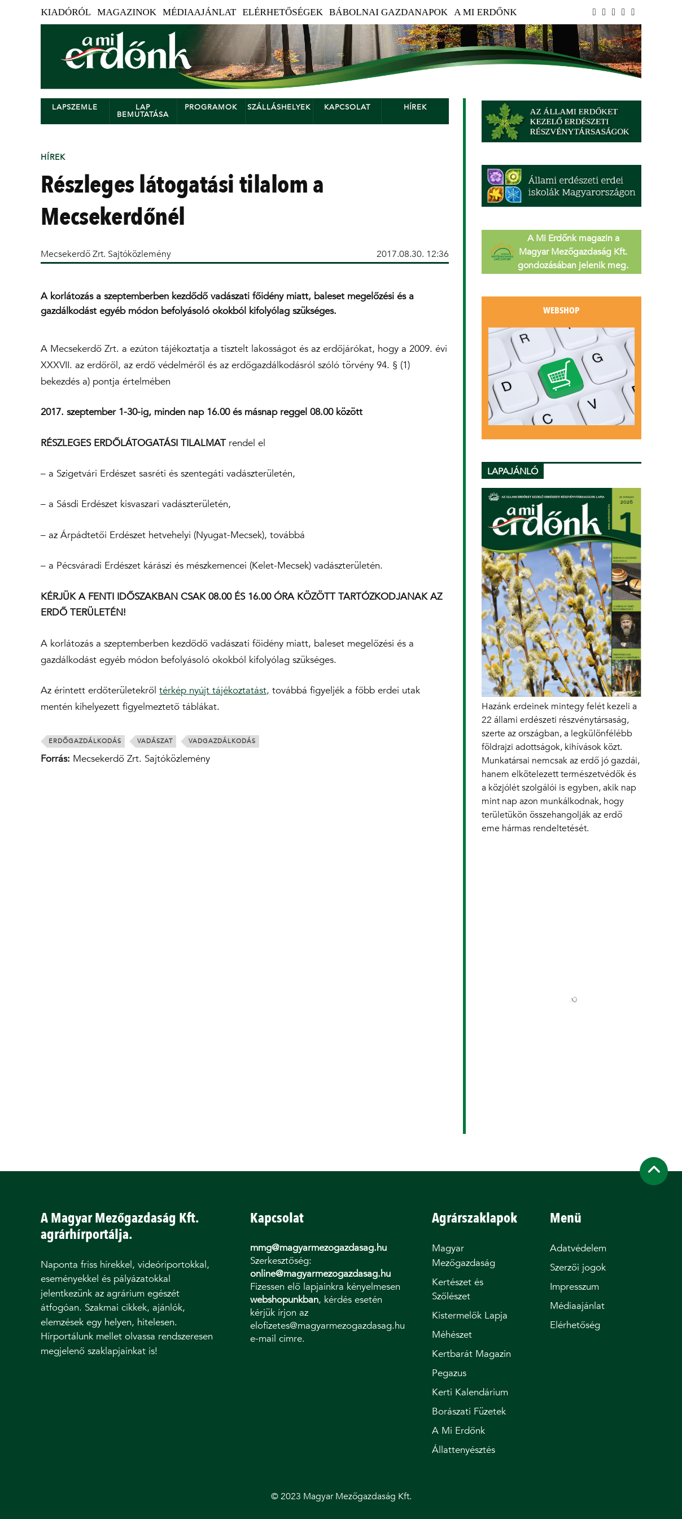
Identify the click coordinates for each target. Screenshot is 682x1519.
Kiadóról (66, 12)
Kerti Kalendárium (470, 1392)
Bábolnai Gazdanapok (388, 12)
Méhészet (452, 1334)
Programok (211, 107)
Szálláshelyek (279, 107)
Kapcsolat (347, 107)
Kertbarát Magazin (471, 1353)
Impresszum (574, 1286)
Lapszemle (75, 107)
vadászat (155, 741)
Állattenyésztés (463, 1449)
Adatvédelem (578, 1248)
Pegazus (449, 1373)
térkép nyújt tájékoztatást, (214, 690)
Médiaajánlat (199, 12)
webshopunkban (284, 1299)
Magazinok (126, 12)
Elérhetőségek (282, 12)
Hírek (415, 107)
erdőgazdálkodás (85, 741)
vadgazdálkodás (222, 741)
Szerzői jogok (578, 1267)
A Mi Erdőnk (485, 12)
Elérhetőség (575, 1325)
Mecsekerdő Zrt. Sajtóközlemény (106, 254)
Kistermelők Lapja (470, 1315)
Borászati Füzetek (469, 1411)
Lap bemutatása (143, 110)
